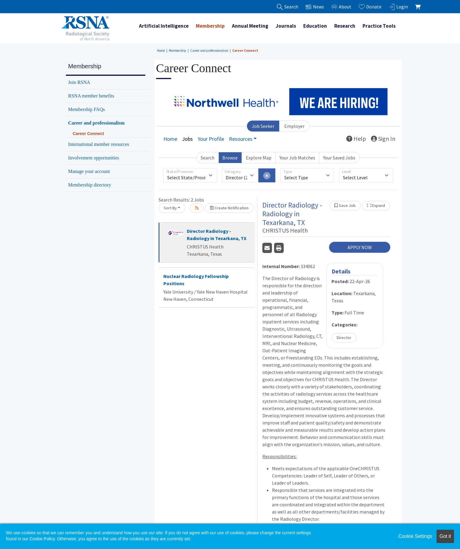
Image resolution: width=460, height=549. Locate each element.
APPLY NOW (359, 247)
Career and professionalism (209, 50)
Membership (210, 26)
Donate (370, 7)
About (341, 7)
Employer (294, 126)
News (314, 7)
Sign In (383, 138)
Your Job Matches (297, 158)
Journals (286, 26)
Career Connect (245, 50)
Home (161, 50)
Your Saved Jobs (339, 158)
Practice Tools (379, 26)
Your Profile (211, 138)
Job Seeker (263, 126)
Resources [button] (240, 138)
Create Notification (229, 208)
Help (356, 138)
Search (208, 158)
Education (315, 26)
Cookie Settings (415, 536)
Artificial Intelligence (164, 26)
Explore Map (258, 158)
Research (344, 26)
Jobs (187, 138)
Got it (445, 536)
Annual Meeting (250, 26)
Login (398, 7)
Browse (230, 158)
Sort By (170, 208)
